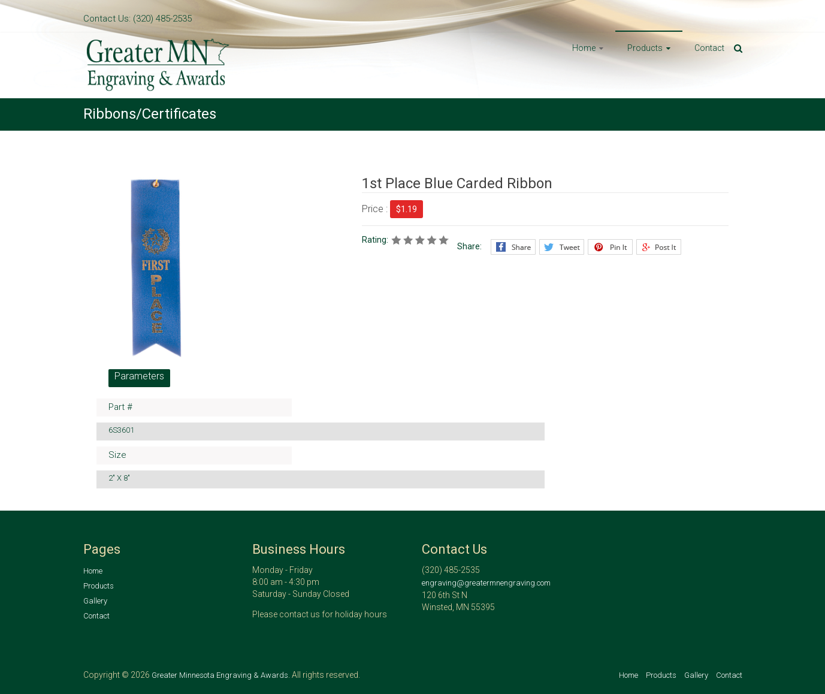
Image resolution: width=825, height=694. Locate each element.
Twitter (561, 247)
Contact (709, 48)
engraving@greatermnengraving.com (486, 582)
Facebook (513, 247)
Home (584, 48)
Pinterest (610, 247)
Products (645, 48)
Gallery (95, 600)
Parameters (139, 376)
